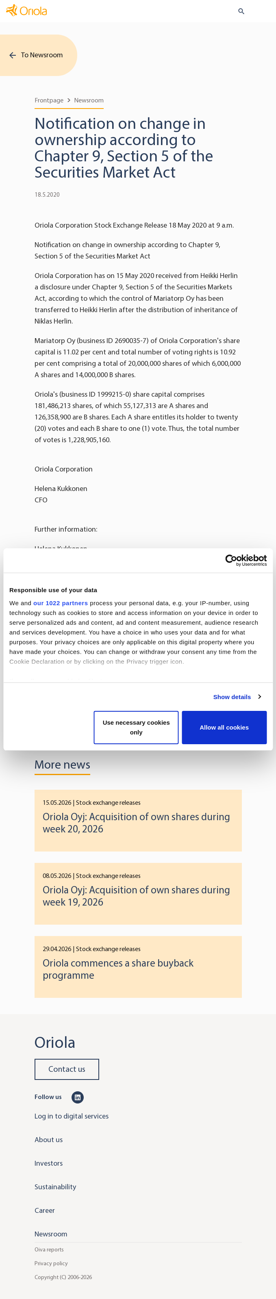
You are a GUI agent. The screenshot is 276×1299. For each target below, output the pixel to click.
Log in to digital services (72, 1116)
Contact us (66, 1069)
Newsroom (89, 100)
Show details (232, 696)
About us (49, 1139)
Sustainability (55, 1186)
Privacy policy (51, 1263)
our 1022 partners (60, 603)
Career (45, 1210)
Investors (49, 1163)
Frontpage (49, 100)
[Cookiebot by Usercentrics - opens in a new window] (231, 560)
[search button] (238, 11)
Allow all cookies (224, 727)
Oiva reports (49, 1249)
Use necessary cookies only (136, 727)
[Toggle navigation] (264, 11)
